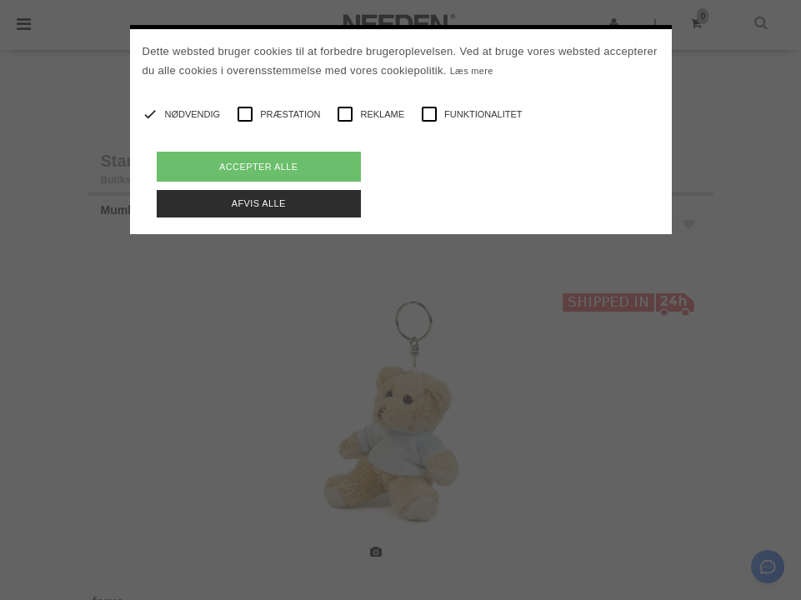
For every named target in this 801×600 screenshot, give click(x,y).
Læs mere (471, 71)
